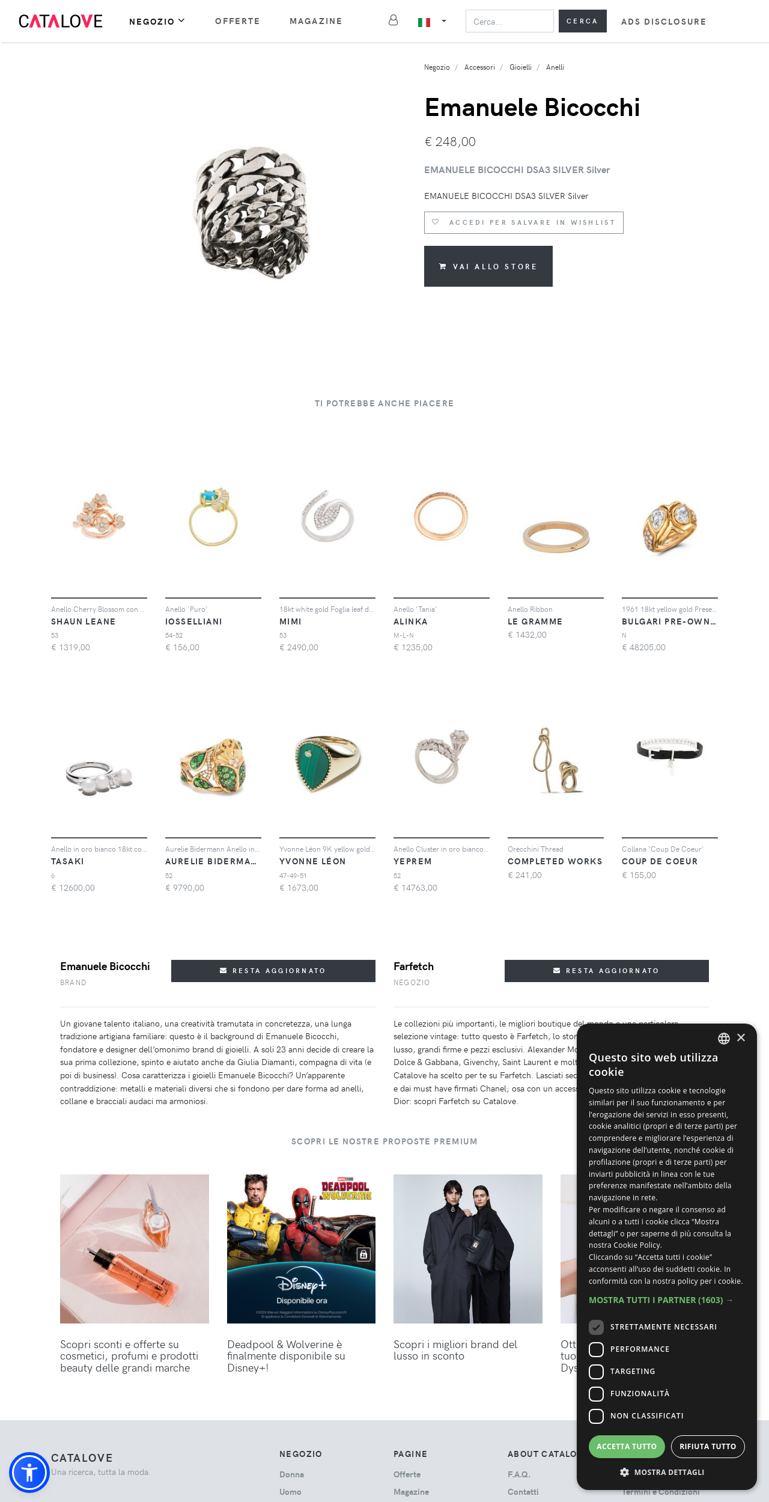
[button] (29, 1472)
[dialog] (667, 1257)
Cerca (583, 20)
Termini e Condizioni (661, 1491)
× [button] (740, 1038)
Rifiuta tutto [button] (708, 1446)
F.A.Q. (519, 1474)
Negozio (158, 20)
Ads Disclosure (664, 21)
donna (291, 1474)
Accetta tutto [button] (627, 1446)
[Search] (510, 21)
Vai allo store (488, 266)
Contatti (523, 1491)
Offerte (238, 20)
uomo (290, 1491)
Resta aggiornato (273, 970)
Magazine (316, 20)
